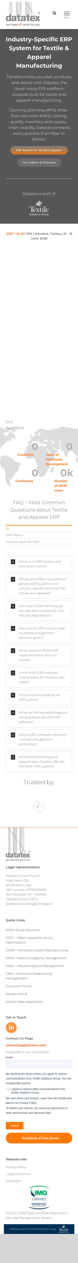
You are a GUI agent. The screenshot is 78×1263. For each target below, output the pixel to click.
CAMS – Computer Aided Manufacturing (37, 950)
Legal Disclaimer (18, 1174)
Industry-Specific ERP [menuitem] (22, 542)
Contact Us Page (19, 1038)
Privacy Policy (16, 1167)
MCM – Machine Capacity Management (36, 958)
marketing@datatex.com (26, 1045)
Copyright (13, 1181)
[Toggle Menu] (67, 13)
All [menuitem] (8, 528)
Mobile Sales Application (24, 1002)
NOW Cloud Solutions (23, 930)
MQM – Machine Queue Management (35, 966)
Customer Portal (18, 986)
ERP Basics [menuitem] (14, 535)
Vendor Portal (17, 994)
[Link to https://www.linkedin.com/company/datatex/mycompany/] (11, 1027)
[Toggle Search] (54, 13)
